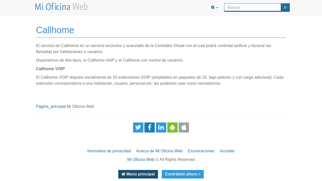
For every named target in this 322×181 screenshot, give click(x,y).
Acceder (227, 151)
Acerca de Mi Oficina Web (159, 151)
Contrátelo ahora (181, 174)
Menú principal (140, 174)
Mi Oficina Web (140, 159)
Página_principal (51, 106)
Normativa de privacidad (109, 151)
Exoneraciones (201, 151)
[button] (214, 7)
